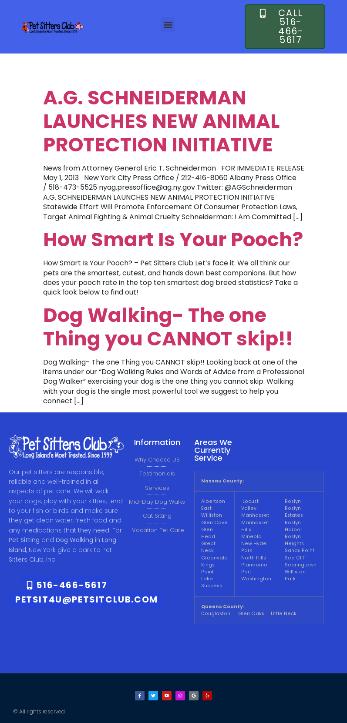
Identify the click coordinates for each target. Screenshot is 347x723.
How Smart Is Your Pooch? (173, 239)
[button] (168, 24)
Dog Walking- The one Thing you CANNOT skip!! (168, 326)
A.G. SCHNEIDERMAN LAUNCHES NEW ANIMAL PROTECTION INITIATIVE (161, 121)
